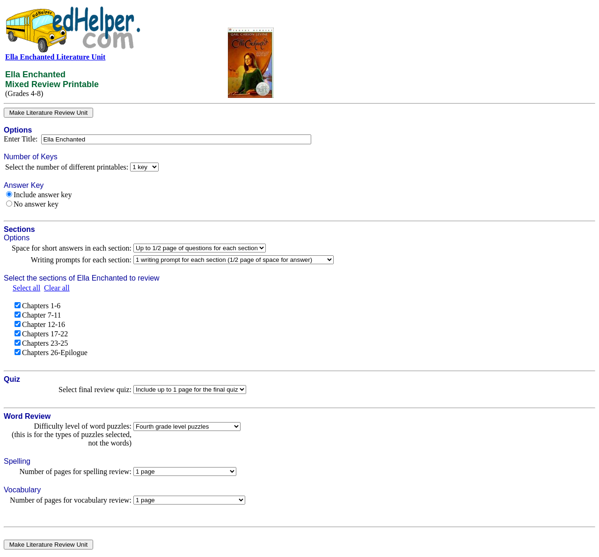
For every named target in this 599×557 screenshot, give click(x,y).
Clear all (57, 288)
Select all (26, 288)
